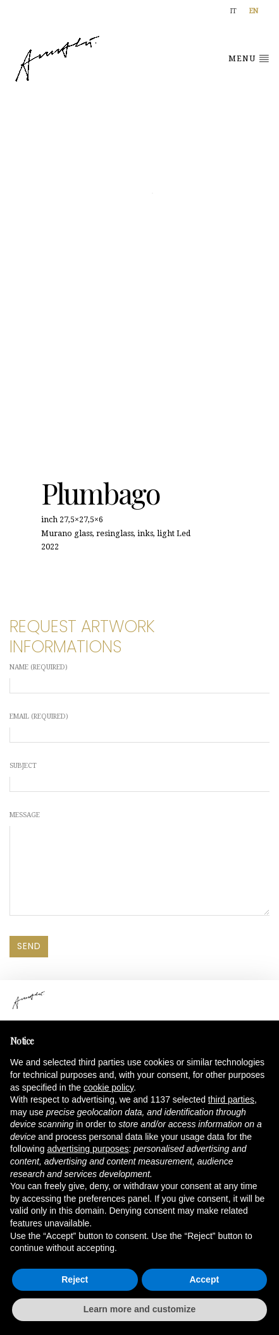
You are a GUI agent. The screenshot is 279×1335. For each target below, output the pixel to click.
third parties (231, 1099)
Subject (139, 777)
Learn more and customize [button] (139, 1309)
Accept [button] (204, 1279)
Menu (249, 58)
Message (139, 863)
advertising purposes (87, 1149)
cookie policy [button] (108, 1087)
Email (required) (139, 727)
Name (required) (139, 678)
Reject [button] (74, 1279)
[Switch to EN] (253, 12)
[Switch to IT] (233, 12)
